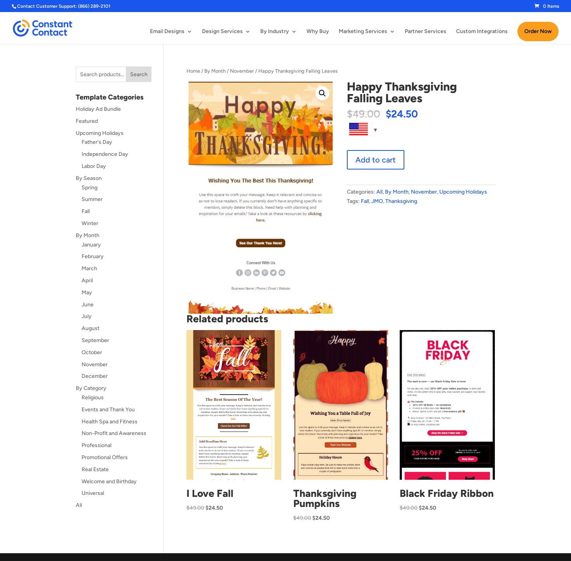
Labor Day (94, 166)
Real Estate (95, 469)
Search (139, 74)
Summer (92, 199)
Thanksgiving (401, 201)
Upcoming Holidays (463, 192)
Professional (96, 445)
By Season (89, 178)
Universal (93, 493)
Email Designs (167, 32)
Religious (93, 397)
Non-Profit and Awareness (114, 433)
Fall (365, 201)
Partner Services (425, 32)
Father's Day (97, 142)
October (92, 352)
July (87, 316)
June (88, 304)
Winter (90, 223)
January (91, 244)
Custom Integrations (482, 32)
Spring (89, 187)
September (95, 340)
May (87, 292)
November (242, 71)
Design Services (222, 32)
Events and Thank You (108, 409)
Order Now (538, 31)
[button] (322, 93)
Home (193, 71)
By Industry (274, 32)
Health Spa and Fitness (110, 421)
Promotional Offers (105, 457)
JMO (377, 201)
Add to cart (375, 159)
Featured (87, 121)
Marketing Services (363, 32)
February (93, 256)
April (87, 280)
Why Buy (317, 32)
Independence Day (105, 154)
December (95, 376)
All (379, 192)
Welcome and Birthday (109, 481)
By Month (215, 71)
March (89, 268)
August (90, 328)
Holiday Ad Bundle (98, 109)
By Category (91, 388)
